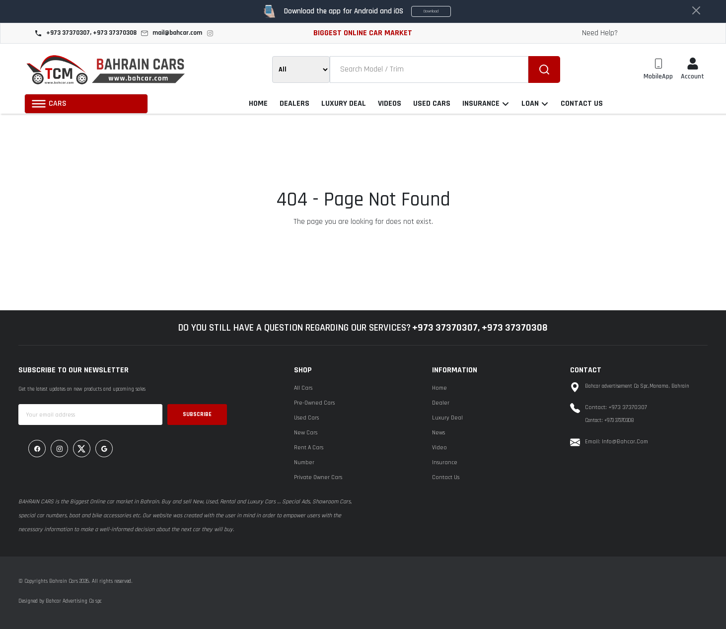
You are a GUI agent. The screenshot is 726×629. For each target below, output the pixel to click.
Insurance (444, 462)
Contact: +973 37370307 (616, 407)
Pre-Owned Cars (314, 403)
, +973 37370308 (513, 327)
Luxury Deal (447, 417)
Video (439, 447)
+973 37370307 (445, 327)
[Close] (696, 10)
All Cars (303, 388)
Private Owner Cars (318, 477)
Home (439, 388)
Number (304, 462)
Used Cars (306, 417)
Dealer (440, 403)
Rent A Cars (308, 447)
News (438, 432)
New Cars (305, 432)
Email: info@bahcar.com (616, 441)
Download (431, 11)
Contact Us (445, 477)
